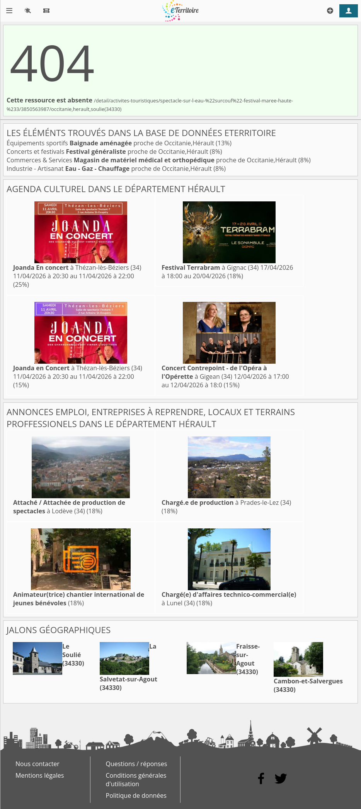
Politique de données (136, 795)
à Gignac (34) (210, 267)
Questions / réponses (136, 764)
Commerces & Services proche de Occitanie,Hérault (152, 160)
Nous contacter (37, 764)
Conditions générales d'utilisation (136, 779)
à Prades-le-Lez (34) (226, 502)
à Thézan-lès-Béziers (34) (77, 267)
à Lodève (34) (69, 506)
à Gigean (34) (214, 372)
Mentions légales (39, 775)
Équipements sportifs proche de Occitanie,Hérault (111, 143)
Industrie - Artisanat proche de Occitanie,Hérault (110, 168)
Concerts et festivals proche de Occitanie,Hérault (108, 151)
